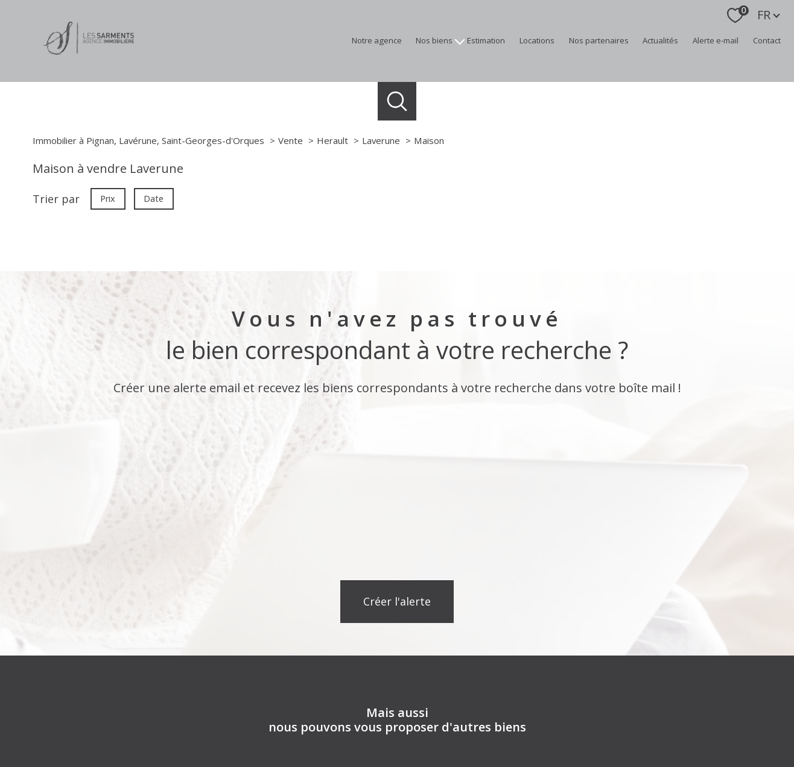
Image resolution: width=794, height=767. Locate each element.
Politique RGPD (618, 752)
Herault (332, 140)
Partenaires (564, 752)
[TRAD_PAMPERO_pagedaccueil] (88, 50)
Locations (536, 40)
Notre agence (377, 40)
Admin (526, 752)
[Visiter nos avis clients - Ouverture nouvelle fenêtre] (397, 708)
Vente (290, 140)
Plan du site (420, 752)
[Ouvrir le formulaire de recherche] (397, 101)
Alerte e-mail (715, 40)
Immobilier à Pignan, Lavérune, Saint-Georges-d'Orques (148, 140)
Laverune (381, 140)
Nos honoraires (366, 752)
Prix (107, 198)
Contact (767, 40)
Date (154, 198)
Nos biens (434, 40)
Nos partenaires (599, 40)
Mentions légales (477, 752)
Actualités (660, 40)
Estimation (486, 40)
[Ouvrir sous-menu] (460, 40)
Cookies (665, 752)
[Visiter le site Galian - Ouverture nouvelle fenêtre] (640, 708)
